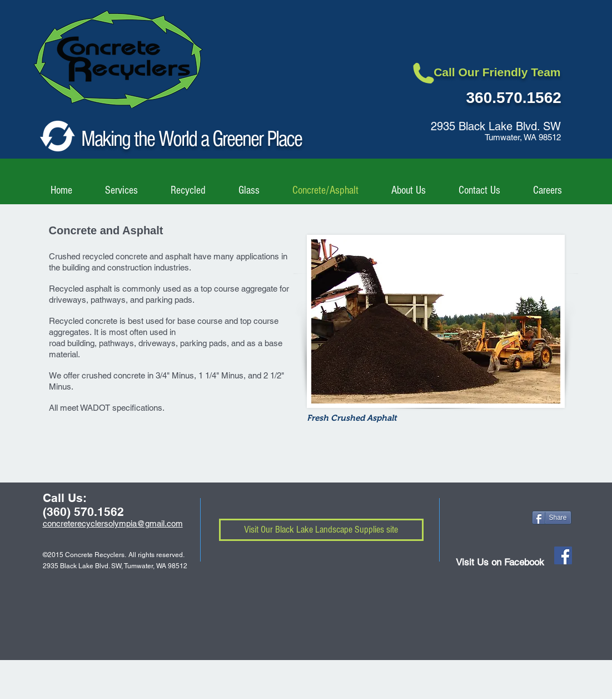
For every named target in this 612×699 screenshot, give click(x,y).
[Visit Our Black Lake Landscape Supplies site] (321, 530)
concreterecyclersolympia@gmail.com (113, 523)
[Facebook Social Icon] (563, 555)
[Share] (551, 517)
